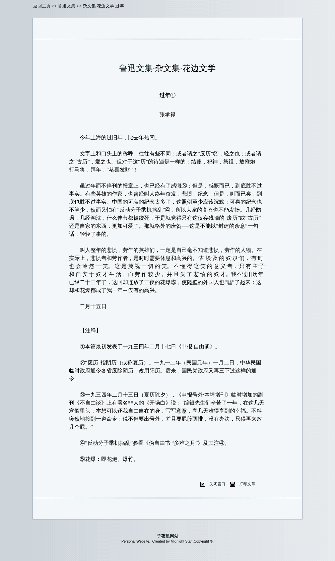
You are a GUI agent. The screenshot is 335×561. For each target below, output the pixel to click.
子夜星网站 (168, 536)
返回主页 (42, 5)
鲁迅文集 (66, 5)
